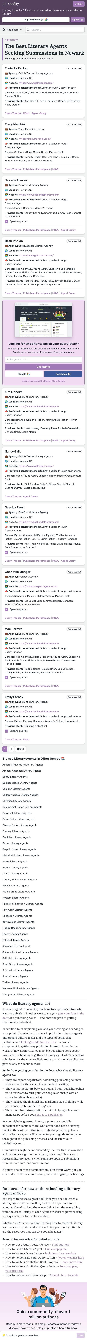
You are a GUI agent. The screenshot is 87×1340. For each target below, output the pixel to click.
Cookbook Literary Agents (17, 813)
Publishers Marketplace (37, 169)
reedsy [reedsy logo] (13, 4)
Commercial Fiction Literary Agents (22, 807)
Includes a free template (60, 1253)
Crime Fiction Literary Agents (18, 819)
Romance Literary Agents (16, 946)
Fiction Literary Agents (15, 843)
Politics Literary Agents (15, 940)
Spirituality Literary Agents (17, 970)
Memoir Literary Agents (15, 885)
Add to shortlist (74, 68)
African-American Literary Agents (21, 770)
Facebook (63, 374)
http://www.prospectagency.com (38, 586)
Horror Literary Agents (15, 861)
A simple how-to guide (64, 1275)
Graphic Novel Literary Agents (19, 849)
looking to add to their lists (38, 1042)
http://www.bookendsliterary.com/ (39, 194)
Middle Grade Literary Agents (18, 891)
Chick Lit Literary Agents (16, 788)
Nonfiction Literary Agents (17, 915)
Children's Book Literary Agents (20, 794)
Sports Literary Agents (15, 976)
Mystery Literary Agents (16, 897)
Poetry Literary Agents (15, 934)
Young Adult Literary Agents (18, 994)
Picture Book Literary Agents (18, 927)
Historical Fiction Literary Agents (20, 855)
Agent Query (39, 113)
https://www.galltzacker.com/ (36, 82)
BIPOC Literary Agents (15, 776)
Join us (78, 4)
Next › (20, 749)
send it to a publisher (48, 1114)
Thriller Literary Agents (15, 982)
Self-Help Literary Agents (16, 958)
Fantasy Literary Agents (16, 831)
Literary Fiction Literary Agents (20, 879)
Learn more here (72, 1262)
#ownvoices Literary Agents (18, 921)
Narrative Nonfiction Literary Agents (22, 903)
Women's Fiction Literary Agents (20, 988)
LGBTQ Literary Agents (15, 873)
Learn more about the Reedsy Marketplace (43, 381)
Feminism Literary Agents (16, 837)
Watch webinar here (71, 1257)
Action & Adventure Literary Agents (22, 764)
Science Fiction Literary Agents (20, 952)
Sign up (77, 19)
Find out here (61, 1244)
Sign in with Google (36, 19)
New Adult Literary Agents (17, 909)
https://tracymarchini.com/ (35, 138)
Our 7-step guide (56, 1249)
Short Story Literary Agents (17, 964)
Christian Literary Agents (16, 801)
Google (24, 374)
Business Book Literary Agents (19, 782)
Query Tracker (13, 113)
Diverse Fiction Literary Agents (19, 825)
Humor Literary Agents (15, 867)
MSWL (26, 113)
